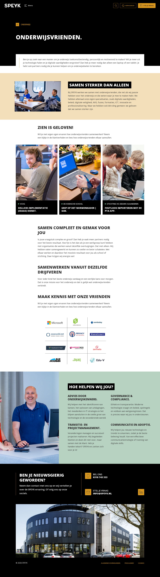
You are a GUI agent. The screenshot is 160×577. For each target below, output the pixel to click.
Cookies (141, 563)
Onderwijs (23, 24)
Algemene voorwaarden (110, 563)
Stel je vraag (147, 5)
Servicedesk (128, 5)
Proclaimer (129, 563)
